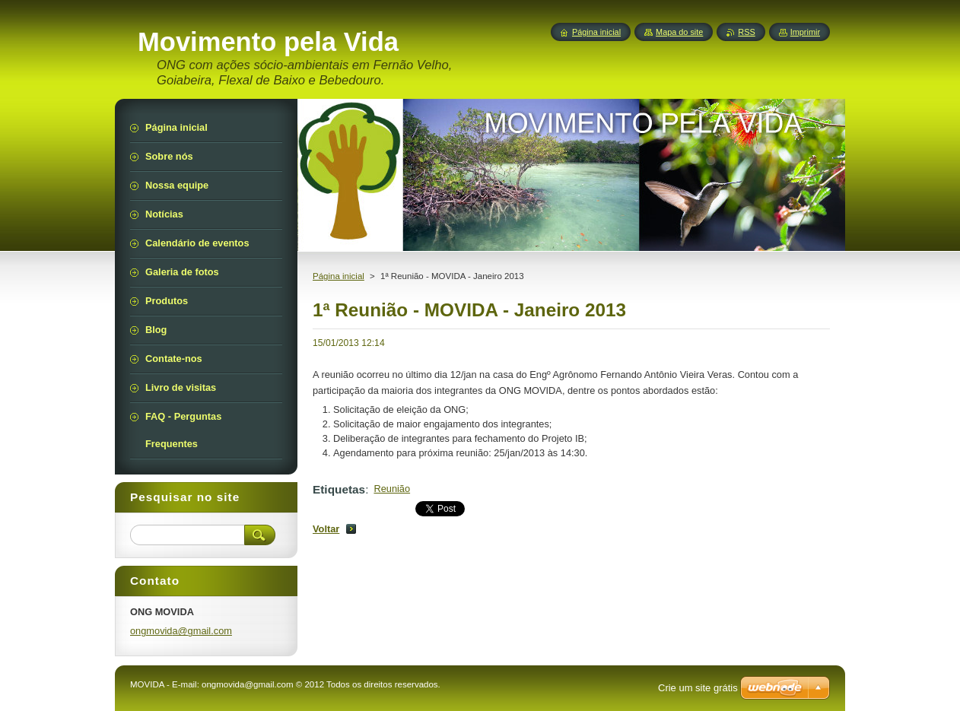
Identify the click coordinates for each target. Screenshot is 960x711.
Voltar (326, 529)
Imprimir (805, 32)
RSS (746, 32)
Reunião (392, 488)
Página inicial (338, 276)
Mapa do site (679, 32)
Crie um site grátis (698, 688)
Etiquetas (339, 489)
